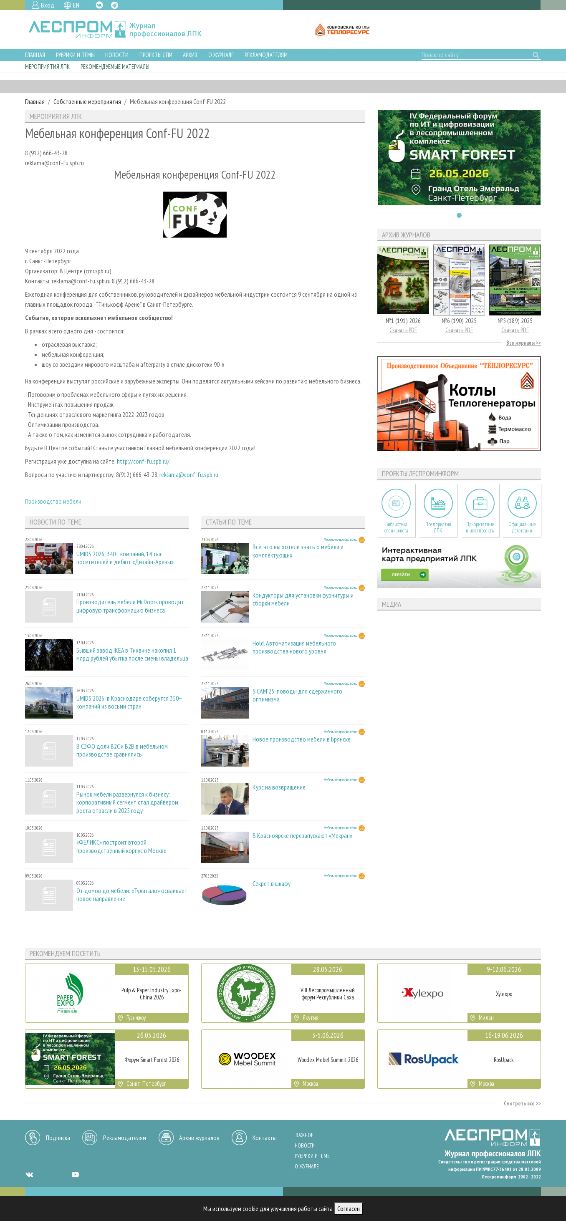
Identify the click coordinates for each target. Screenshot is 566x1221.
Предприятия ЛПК (438, 527)
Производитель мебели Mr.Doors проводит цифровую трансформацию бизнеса (130, 606)
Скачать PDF (403, 330)
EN (76, 5)
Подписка (58, 1137)
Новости (117, 55)
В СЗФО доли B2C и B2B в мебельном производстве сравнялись (122, 750)
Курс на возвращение (279, 787)
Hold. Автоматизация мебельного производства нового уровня (294, 647)
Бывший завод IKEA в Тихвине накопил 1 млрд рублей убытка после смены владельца (132, 654)
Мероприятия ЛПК (47, 67)
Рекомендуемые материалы (115, 67)
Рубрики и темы (75, 55)
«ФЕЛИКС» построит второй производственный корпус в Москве (121, 846)
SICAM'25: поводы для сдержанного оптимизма (297, 695)
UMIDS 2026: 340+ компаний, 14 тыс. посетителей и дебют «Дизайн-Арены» (125, 558)
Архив (190, 55)
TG (114, 5)
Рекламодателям (266, 55)
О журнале (221, 55)
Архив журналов (199, 1137)
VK (99, 5)
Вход (47, 5)
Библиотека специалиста (396, 527)
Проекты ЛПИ (155, 55)
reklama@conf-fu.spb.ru (188, 474)
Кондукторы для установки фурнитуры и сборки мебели (303, 599)
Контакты (265, 1137)
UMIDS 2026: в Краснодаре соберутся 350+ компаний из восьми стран (129, 702)
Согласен (348, 1208)
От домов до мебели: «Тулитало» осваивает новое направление (131, 895)
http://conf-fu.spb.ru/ (143, 461)
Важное (304, 1135)
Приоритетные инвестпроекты (480, 527)
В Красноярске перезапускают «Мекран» (302, 836)
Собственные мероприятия (87, 101)
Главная (35, 55)
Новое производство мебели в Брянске (302, 739)
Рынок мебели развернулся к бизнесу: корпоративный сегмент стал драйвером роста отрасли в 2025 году (127, 802)
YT (75, 1174)
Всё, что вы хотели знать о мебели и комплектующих (298, 551)
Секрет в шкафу (272, 884)
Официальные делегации (522, 527)
